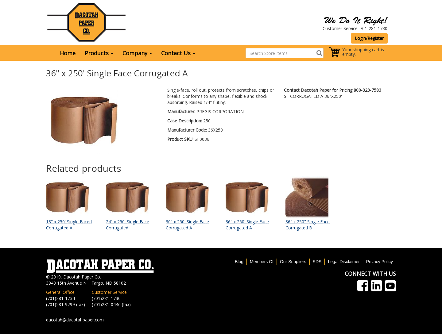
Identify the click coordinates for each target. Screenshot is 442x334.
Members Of (261, 261)
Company (137, 53)
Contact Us (178, 53)
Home (68, 53)
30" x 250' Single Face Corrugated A (187, 225)
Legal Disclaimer (343, 261)
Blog (239, 261)
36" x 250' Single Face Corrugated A (247, 225)
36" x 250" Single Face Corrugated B (307, 225)
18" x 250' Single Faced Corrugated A (69, 225)
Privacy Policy (379, 261)
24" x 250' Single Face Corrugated (127, 225)
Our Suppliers (293, 261)
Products (99, 53)
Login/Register (369, 38)
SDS (317, 261)
